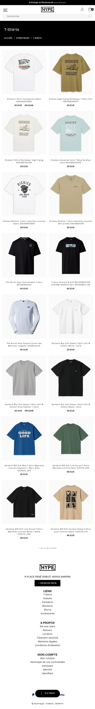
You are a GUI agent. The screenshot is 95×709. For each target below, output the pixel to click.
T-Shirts (47, 594)
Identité (47, 669)
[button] (47, 583)
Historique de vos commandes (47, 662)
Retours (47, 630)
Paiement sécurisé (47, 637)
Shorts (47, 609)
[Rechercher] (47, 16)
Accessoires (48, 613)
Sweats (47, 598)
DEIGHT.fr (59, 704)
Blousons (47, 605)
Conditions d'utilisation (47, 645)
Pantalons (47, 602)
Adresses (47, 665)
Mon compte (47, 658)
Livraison (48, 633)
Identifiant (47, 673)
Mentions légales (47, 641)
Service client (47, 626)
